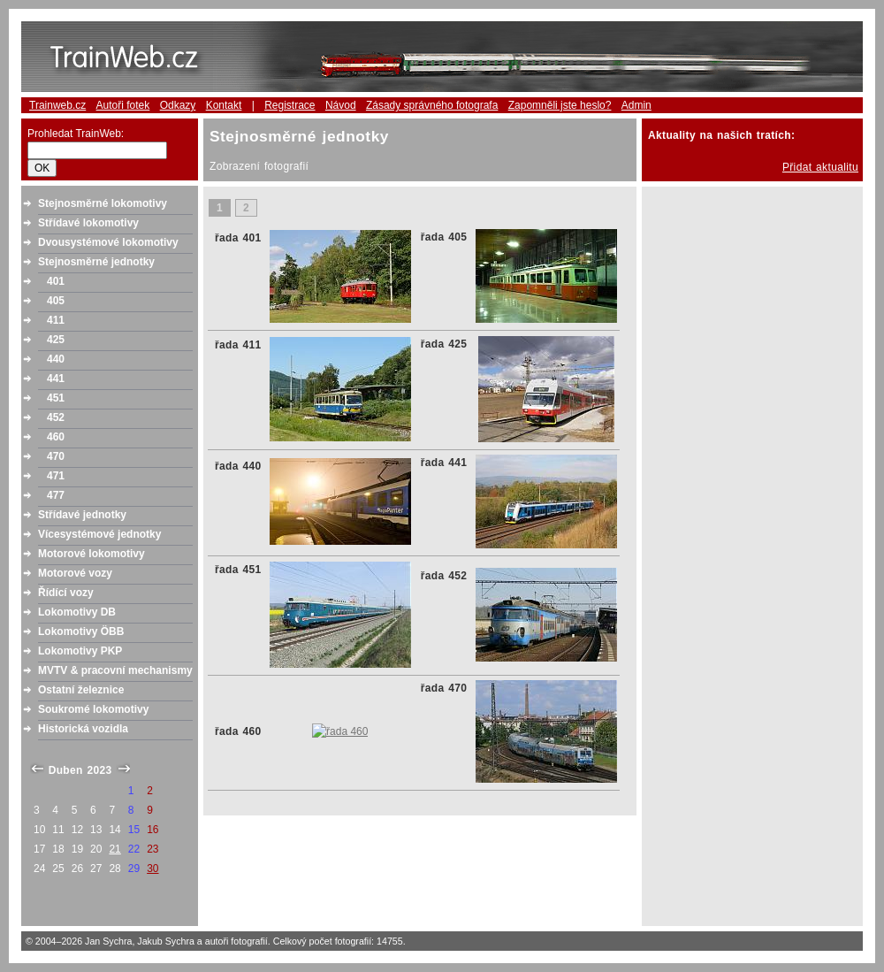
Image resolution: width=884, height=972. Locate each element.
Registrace (289, 105)
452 (56, 417)
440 (56, 359)
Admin (636, 105)
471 (56, 476)
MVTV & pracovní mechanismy (115, 670)
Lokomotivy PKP (80, 651)
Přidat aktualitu (820, 167)
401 (56, 281)
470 (56, 456)
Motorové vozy (75, 573)
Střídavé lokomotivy (88, 223)
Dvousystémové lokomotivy (108, 242)
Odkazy (178, 105)
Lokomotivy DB (77, 612)
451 (56, 398)
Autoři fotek (123, 105)
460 (56, 437)
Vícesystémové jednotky (99, 534)
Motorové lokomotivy (91, 553)
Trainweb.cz (57, 105)
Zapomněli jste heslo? (560, 105)
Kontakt (224, 105)
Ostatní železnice (81, 690)
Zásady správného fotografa (432, 105)
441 (56, 378)
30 (152, 868)
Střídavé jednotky (82, 515)
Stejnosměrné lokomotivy (102, 203)
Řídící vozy (66, 592)
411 (56, 320)
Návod (340, 105)
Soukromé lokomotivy (93, 709)
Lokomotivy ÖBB (81, 631)
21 (114, 849)
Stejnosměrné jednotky (96, 262)
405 (56, 301)
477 (56, 495)
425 (56, 339)
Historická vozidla (83, 729)
